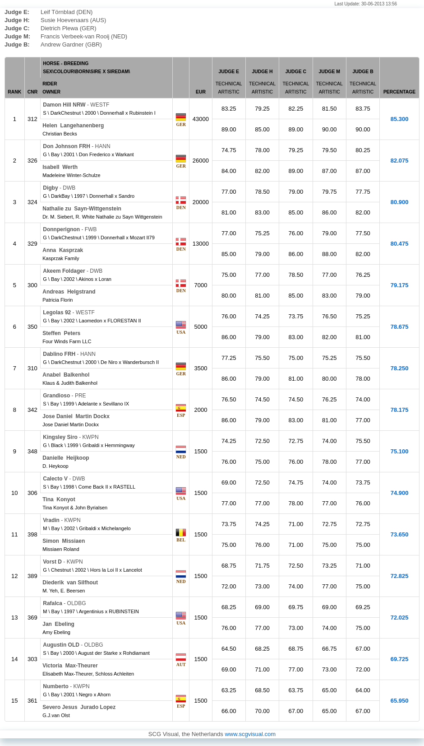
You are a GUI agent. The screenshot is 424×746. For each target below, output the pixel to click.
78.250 (400, 368)
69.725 (400, 659)
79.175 (400, 285)
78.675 (400, 326)
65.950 (400, 700)
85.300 (400, 119)
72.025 (400, 617)
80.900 (400, 202)
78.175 (400, 409)
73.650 (400, 534)
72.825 (400, 576)
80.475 (400, 243)
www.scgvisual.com (250, 734)
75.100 (400, 451)
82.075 (400, 160)
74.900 (400, 493)
